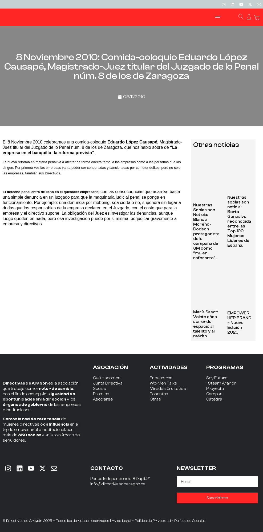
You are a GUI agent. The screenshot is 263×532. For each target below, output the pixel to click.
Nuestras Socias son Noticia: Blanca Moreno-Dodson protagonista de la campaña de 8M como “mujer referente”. (206, 231)
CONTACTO (106, 468)
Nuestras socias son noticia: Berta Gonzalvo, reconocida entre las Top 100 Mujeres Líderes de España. (239, 221)
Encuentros (161, 378)
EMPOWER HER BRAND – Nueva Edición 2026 (239, 323)
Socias (99, 388)
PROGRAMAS (224, 367)
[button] (217, 17)
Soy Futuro (216, 378)
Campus (214, 394)
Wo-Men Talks (163, 383)
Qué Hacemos (106, 378)
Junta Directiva (108, 383)
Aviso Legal (121, 521)
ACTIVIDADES (169, 367)
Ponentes (159, 394)
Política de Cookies (189, 521)
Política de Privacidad (153, 521)
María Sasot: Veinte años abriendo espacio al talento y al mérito (205, 324)
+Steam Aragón (221, 383)
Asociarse (103, 399)
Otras (155, 399)
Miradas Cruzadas (168, 388)
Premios (101, 394)
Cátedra (214, 399)
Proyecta (215, 388)
